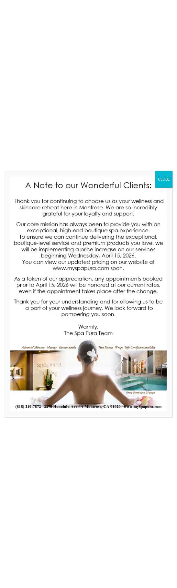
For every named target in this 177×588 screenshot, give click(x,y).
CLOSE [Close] (164, 179)
